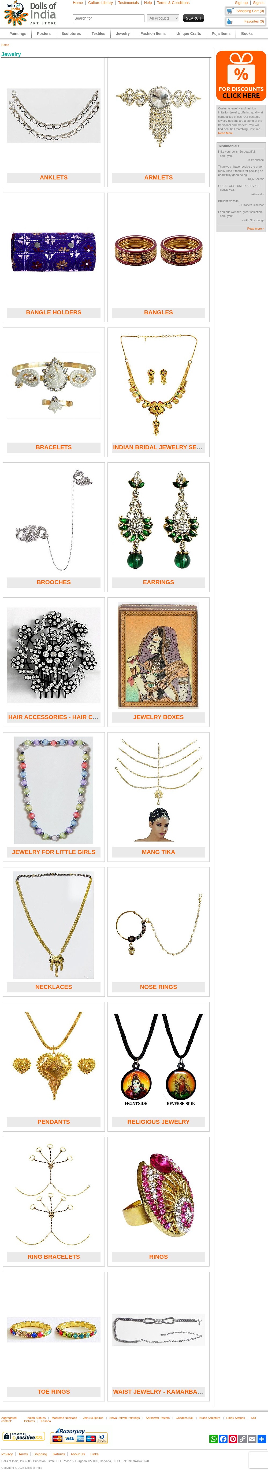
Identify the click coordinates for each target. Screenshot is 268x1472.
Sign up (241, 3)
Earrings (158, 582)
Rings (158, 1256)
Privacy (7, 1454)
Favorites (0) (254, 21)
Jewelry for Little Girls (54, 852)
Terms (23, 1454)
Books (247, 33)
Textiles (98, 33)
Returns (59, 1454)
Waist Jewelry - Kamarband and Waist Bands (188, 1391)
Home (78, 3)
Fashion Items (153, 33)
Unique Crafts (188, 33)
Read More (225, 133)
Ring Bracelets (54, 1256)
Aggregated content (9, 1419)
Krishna (46, 1421)
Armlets (158, 177)
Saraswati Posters (158, 1417)
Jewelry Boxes (158, 717)
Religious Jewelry (158, 1121)
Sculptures (71, 33)
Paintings (17, 33)
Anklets (54, 177)
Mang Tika (158, 852)
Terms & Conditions (173, 3)
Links (95, 1454)
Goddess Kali (184, 1417)
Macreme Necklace (64, 1417)
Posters (44, 33)
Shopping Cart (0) (250, 11)
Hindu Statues (235, 1417)
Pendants (54, 1121)
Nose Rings (158, 987)
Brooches (54, 582)
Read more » (255, 228)
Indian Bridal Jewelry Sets (158, 447)
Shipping (40, 1454)
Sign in (259, 3)
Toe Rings (54, 1391)
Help (148, 3)
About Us (77, 1454)
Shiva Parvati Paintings (124, 1417)
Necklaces (53, 987)
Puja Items (221, 33)
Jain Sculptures (93, 1417)
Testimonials (128, 3)
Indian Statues (36, 1417)
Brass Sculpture (209, 1417)
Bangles (158, 312)
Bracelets (54, 447)
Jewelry (123, 33)
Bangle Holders (53, 312)
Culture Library (100, 3)
